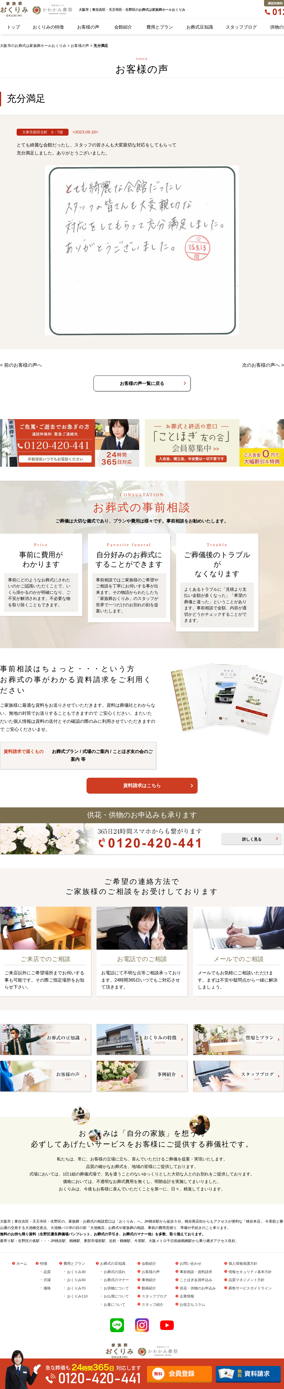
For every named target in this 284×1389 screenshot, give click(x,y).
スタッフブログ (241, 27)
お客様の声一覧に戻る (142, 383)
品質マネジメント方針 (247, 1280)
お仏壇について (116, 1296)
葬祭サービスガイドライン (250, 1288)
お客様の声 (88, 27)
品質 (47, 1272)
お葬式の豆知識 (112, 1263)
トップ (13, 27)
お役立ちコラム (192, 1304)
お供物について (116, 1288)
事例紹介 (149, 1280)
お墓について (114, 1304)
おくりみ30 (76, 1272)
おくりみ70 (76, 1288)
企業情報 (187, 1296)
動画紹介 (149, 1288)
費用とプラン (159, 27)
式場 (47, 1280)
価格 (47, 1288)
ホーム (21, 1263)
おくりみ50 (76, 1280)
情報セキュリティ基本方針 (250, 1272)
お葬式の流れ (114, 1272)
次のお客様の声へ (261, 365)
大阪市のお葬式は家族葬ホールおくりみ (33, 46)
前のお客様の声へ (23, 365)
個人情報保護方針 (243, 1263)
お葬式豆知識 (199, 27)
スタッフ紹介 (152, 1304)
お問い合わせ (190, 1263)
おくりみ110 (77, 1296)
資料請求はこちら (142, 785)
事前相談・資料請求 (196, 1272)
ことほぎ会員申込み (196, 1280)
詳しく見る (252, 839)
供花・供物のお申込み (198, 1288)
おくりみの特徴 (48, 27)
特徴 (43, 1263)
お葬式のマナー (116, 1280)
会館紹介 (123, 27)
